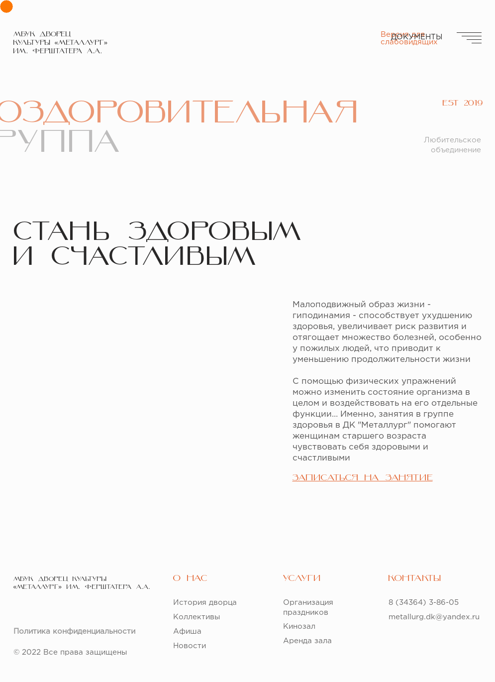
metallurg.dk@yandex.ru (434, 617)
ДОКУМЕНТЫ (416, 37)
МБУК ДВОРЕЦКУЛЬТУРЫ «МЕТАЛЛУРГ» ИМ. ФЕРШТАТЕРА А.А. (60, 43)
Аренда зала (307, 641)
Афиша (187, 631)
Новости (189, 646)
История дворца (205, 602)
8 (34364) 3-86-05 (424, 602)
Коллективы (196, 617)
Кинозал (299, 626)
